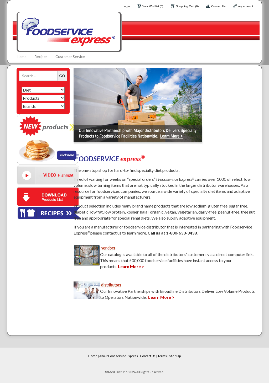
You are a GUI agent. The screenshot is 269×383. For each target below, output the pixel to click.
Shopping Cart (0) (187, 6)
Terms (162, 356)
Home (22, 56)
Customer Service (70, 56)
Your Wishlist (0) (152, 6)
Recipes (41, 56)
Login (126, 6)
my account (245, 6)
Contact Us (218, 6)
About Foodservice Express (118, 356)
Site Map (175, 356)
